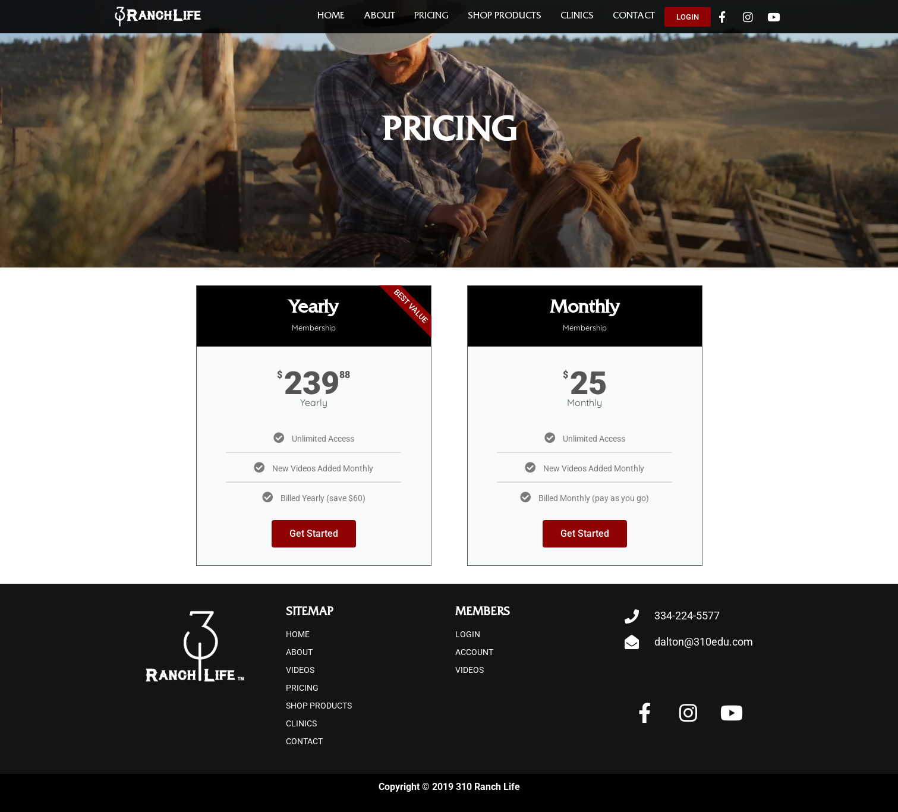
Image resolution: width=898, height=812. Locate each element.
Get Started (313, 533)
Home (331, 16)
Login (467, 634)
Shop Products (504, 16)
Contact (634, 16)
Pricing (431, 16)
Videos (300, 670)
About (379, 16)
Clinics (577, 16)
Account (474, 652)
